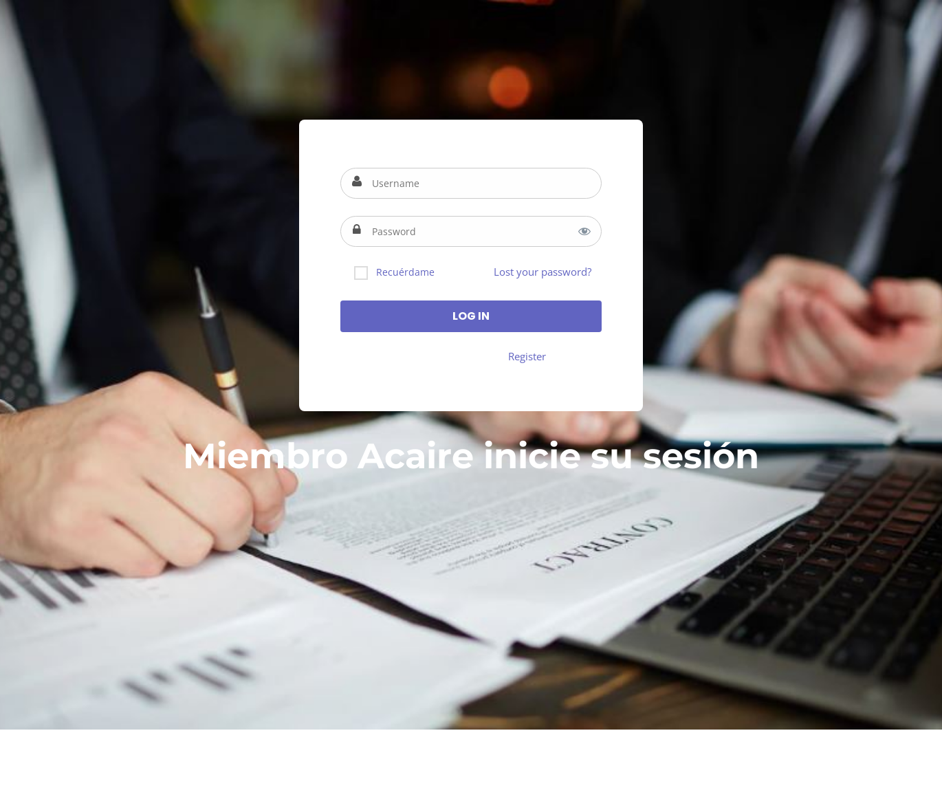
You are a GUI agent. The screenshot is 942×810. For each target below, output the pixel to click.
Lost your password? (542, 271)
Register (527, 356)
